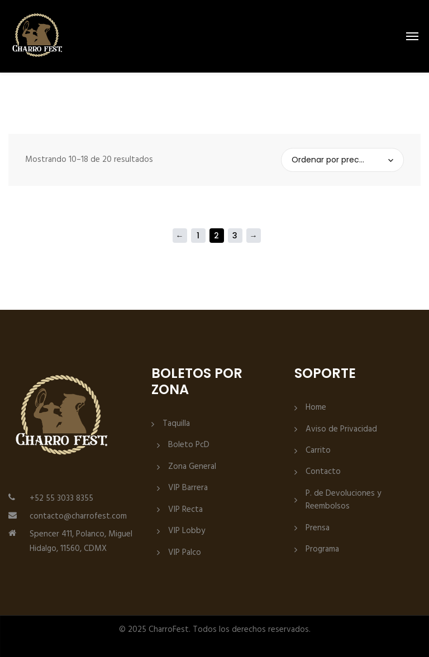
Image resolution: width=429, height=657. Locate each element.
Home (316, 407)
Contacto (323, 472)
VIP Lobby (186, 531)
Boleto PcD (188, 445)
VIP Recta (185, 509)
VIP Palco (184, 552)
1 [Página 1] (198, 235)
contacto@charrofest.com (78, 516)
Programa (322, 549)
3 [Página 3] (234, 235)
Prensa (318, 528)
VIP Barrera (188, 488)
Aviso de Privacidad (341, 429)
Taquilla (176, 424)
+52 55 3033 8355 (61, 498)
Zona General (192, 467)
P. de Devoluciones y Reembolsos (343, 500)
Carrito (318, 450)
